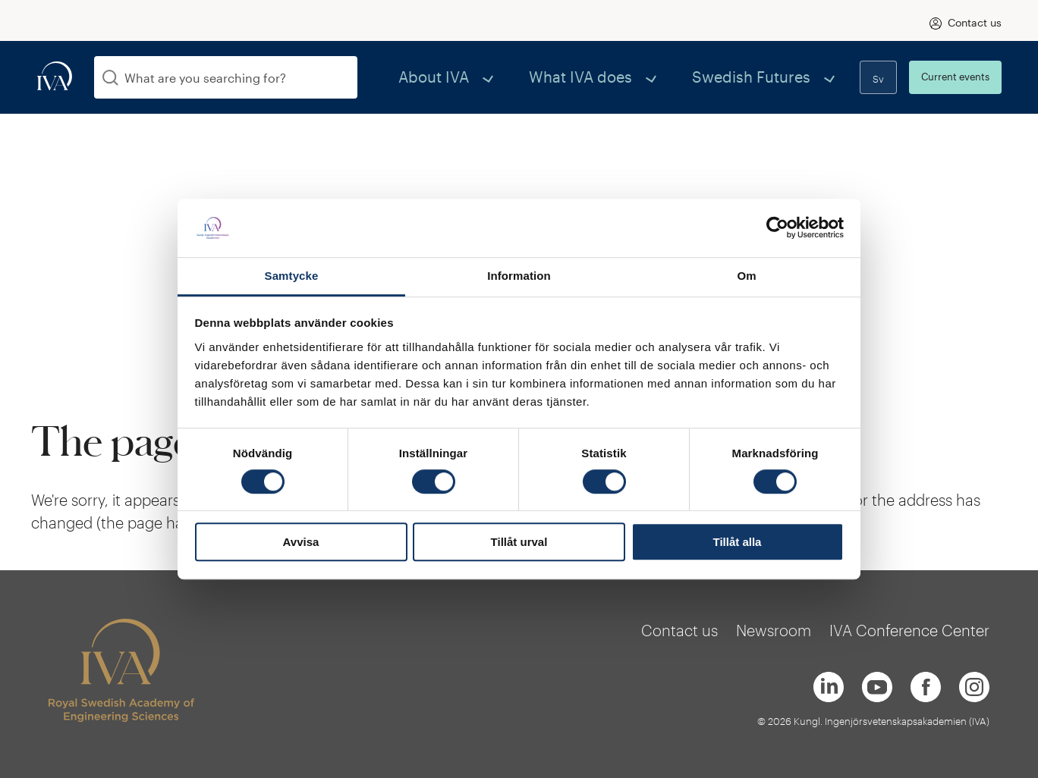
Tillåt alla (737, 541)
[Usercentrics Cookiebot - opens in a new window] (777, 228)
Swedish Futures (774, 77)
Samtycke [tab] (292, 275)
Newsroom (773, 630)
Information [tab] (519, 275)
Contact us (975, 22)
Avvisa (301, 541)
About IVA (527, 77)
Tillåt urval (519, 541)
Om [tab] (746, 275)
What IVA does (640, 77)
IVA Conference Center (909, 630)
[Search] (110, 78)
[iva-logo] (54, 77)
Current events (955, 77)
